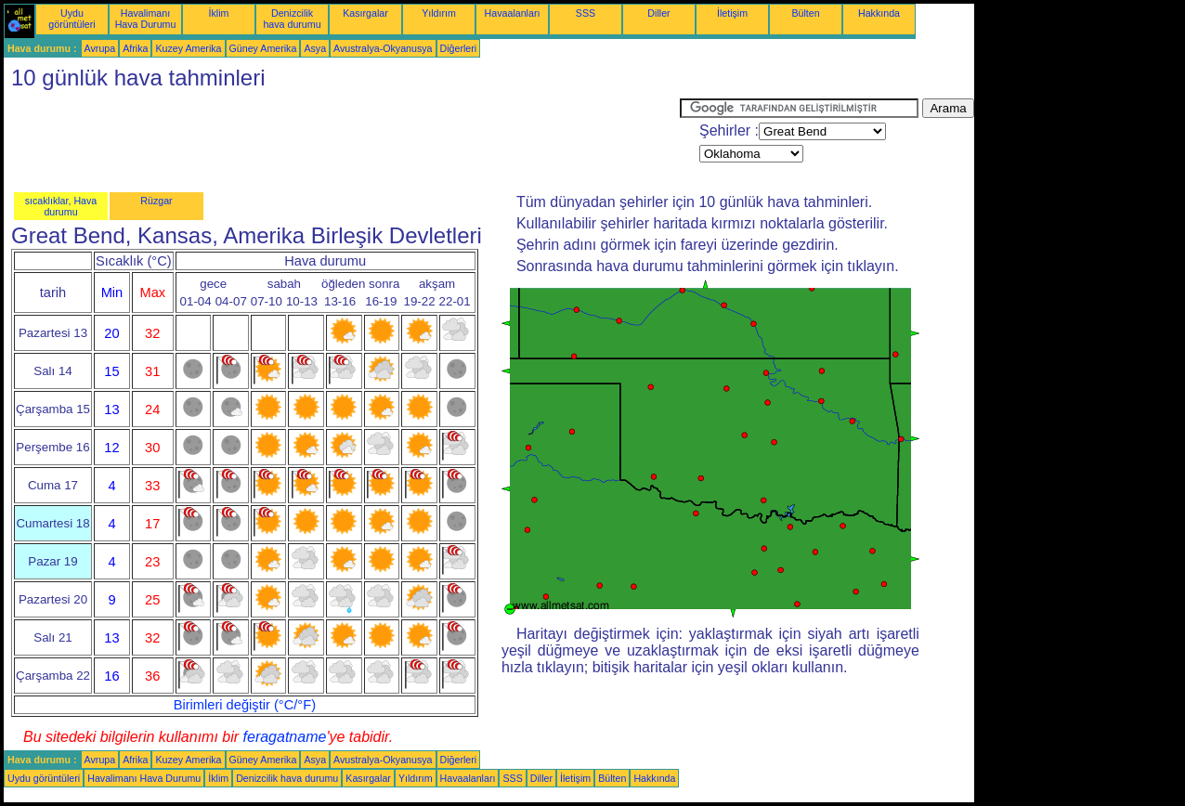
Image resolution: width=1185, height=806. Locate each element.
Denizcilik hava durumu (291, 18)
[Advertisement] (342, 140)
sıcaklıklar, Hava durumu (61, 206)
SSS (585, 13)
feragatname (285, 737)
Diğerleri (458, 48)
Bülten (805, 13)
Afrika (135, 48)
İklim (219, 13)
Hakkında (879, 13)
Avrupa (100, 48)
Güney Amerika (263, 48)
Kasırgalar (365, 13)
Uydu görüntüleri (71, 18)
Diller (658, 13)
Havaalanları (512, 13)
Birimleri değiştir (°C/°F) (245, 704)
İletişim (732, 13)
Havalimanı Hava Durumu (145, 18)
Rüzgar (156, 200)
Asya (315, 48)
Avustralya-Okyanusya (382, 48)
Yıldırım (439, 13)
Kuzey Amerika (188, 48)
